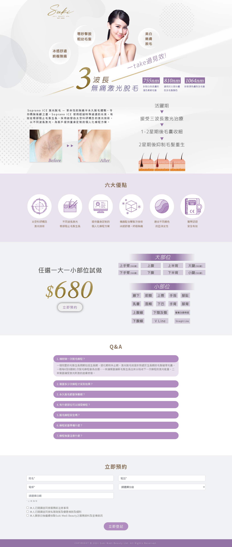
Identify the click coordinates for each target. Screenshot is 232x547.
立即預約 (70, 307)
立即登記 (116, 526)
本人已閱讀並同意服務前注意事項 (49, 508)
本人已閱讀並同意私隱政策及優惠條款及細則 (55, 512)
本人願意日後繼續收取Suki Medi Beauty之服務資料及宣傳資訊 (66, 515)
